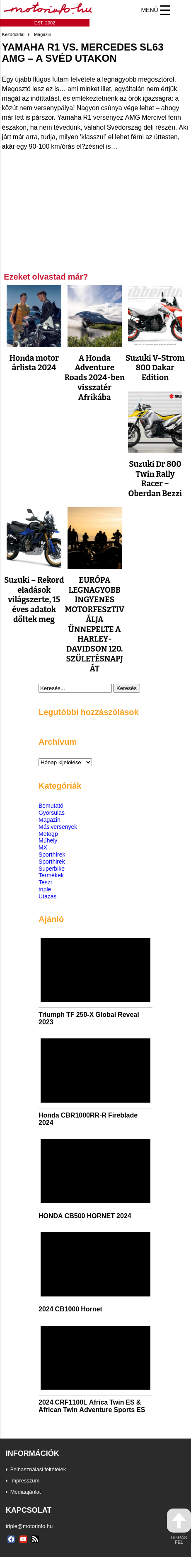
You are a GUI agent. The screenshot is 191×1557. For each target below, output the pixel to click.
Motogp (48, 833)
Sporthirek (52, 861)
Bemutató (51, 805)
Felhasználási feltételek (38, 1469)
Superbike (52, 868)
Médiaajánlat (25, 1491)
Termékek (51, 875)
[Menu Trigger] (155, 10)
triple (45, 889)
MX (43, 847)
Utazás (48, 896)
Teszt (45, 882)
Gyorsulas (52, 812)
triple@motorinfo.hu (29, 1526)
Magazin (42, 34)
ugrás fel (179, 1527)
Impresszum (25, 1480)
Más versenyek (58, 826)
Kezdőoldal (13, 34)
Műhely (48, 840)
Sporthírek (52, 854)
